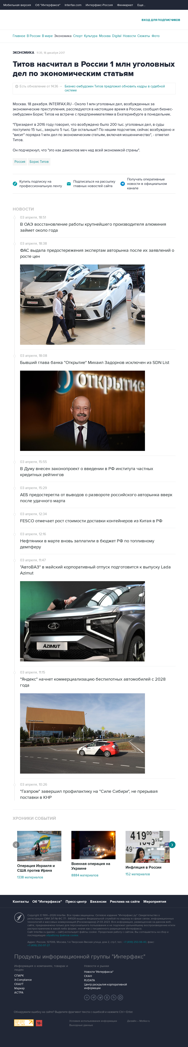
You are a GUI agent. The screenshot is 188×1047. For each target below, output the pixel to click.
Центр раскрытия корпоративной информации (105, 986)
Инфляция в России (143, 867)
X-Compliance (23, 980)
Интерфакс (94, 19)
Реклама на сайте (125, 901)
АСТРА (18, 992)
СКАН (88, 976)
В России (33, 36)
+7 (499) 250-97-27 (38, 945)
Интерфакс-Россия (99, 5)
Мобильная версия (17, 5)
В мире (47, 36)
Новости (129, 36)
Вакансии (98, 901)
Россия (19, 162)
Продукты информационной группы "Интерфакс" (79, 956)
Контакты (21, 901)
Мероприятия (154, 901)
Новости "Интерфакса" (98, 972)
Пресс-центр (76, 901)
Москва (105, 36)
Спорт (78, 36)
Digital (116, 36)
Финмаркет (125, 5)
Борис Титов (39, 162)
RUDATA (89, 980)
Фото (156, 36)
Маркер (19, 988)
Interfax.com (73, 5)
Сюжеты (143, 36)
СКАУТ (18, 984)
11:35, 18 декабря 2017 (51, 53)
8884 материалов (84, 875)
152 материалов (138, 874)
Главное (19, 36)
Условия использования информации (93, 1021)
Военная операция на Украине (90, 866)
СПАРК (19, 975)
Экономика (63, 36)
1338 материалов (30, 877)
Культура (90, 36)
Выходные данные (81, 1025)
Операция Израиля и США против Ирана (36, 868)
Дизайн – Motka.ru (138, 1021)
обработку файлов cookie (62, 935)
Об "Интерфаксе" (47, 5)
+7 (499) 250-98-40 (135, 942)
